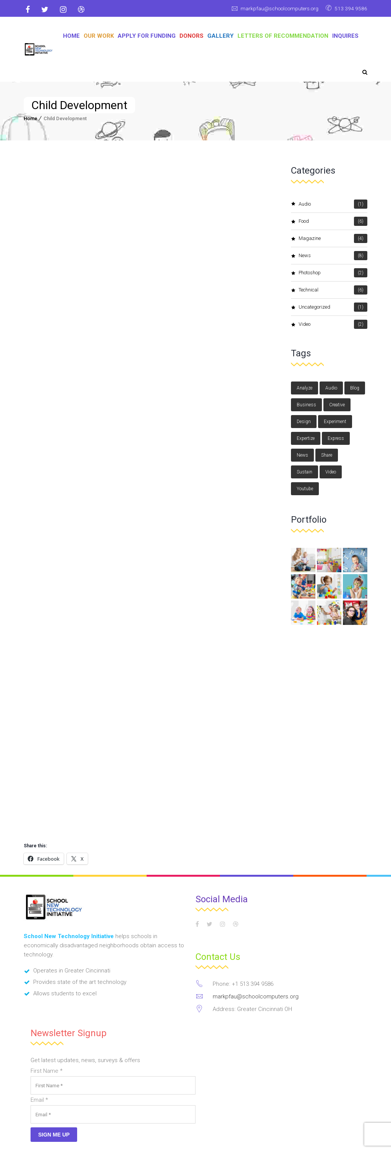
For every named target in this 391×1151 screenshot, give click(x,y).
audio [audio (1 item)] (331, 388)
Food (333, 221)
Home (71, 35)
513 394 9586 (350, 8)
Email (39, 1025)
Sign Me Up (53, 1060)
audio (333, 204)
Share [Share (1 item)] (326, 455)
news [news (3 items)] (302, 455)
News (333, 255)
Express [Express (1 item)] (336, 438)
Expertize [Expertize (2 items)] (306, 438)
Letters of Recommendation (283, 35)
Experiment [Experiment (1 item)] (335, 421)
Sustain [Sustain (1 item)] (304, 472)
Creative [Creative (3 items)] (337, 404)
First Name (47, 996)
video (333, 324)
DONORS (191, 35)
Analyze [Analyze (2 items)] (304, 388)
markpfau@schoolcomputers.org (275, 8)
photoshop (333, 272)
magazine (333, 238)
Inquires (345, 35)
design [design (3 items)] (304, 421)
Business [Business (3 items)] (306, 404)
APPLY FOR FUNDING (147, 35)
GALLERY (220, 35)
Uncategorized (333, 307)
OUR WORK (99, 35)
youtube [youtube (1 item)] (305, 488)
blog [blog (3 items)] (354, 388)
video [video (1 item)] (330, 472)
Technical (333, 290)
